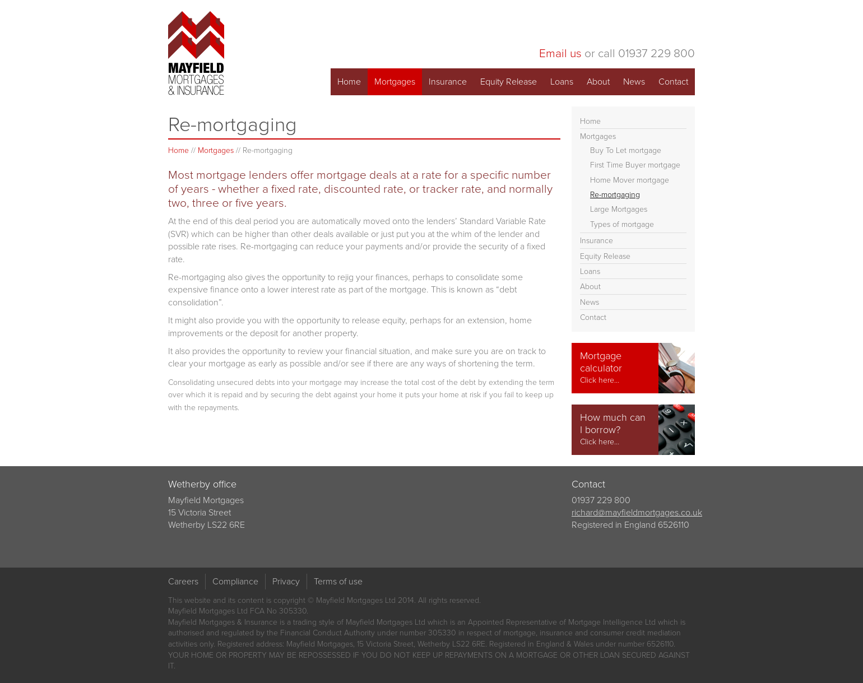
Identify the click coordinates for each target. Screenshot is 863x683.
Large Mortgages (618, 209)
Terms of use (338, 581)
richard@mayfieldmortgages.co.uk (637, 512)
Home (349, 81)
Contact (673, 81)
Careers (183, 581)
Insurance (448, 81)
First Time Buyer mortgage (635, 165)
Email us (560, 53)
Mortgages (394, 81)
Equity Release (508, 81)
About (598, 81)
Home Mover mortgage (629, 180)
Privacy (286, 581)
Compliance (235, 581)
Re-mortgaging (615, 195)
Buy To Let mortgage (625, 150)
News (634, 81)
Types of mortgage (622, 224)
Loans (561, 81)
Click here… (599, 380)
